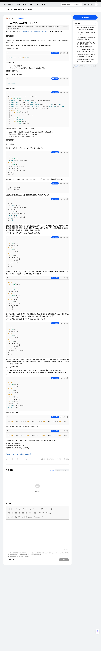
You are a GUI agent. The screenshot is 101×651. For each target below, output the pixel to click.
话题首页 (9, 9)
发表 (64, 560)
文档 (85, 4)
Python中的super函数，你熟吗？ (23, 9)
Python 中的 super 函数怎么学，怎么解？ (34, 32)
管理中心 (90, 4)
